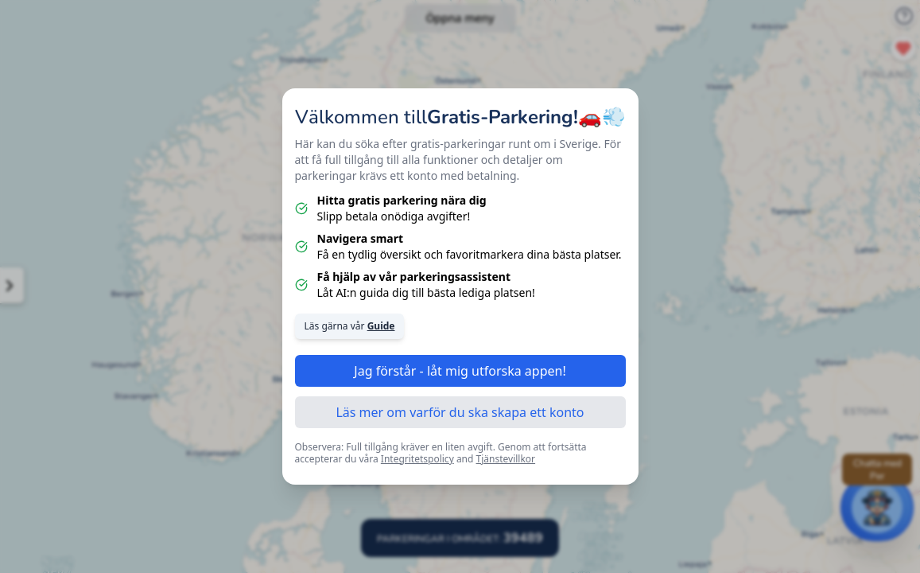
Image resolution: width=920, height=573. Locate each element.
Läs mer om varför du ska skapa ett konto (460, 412)
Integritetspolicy (417, 459)
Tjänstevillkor (506, 459)
